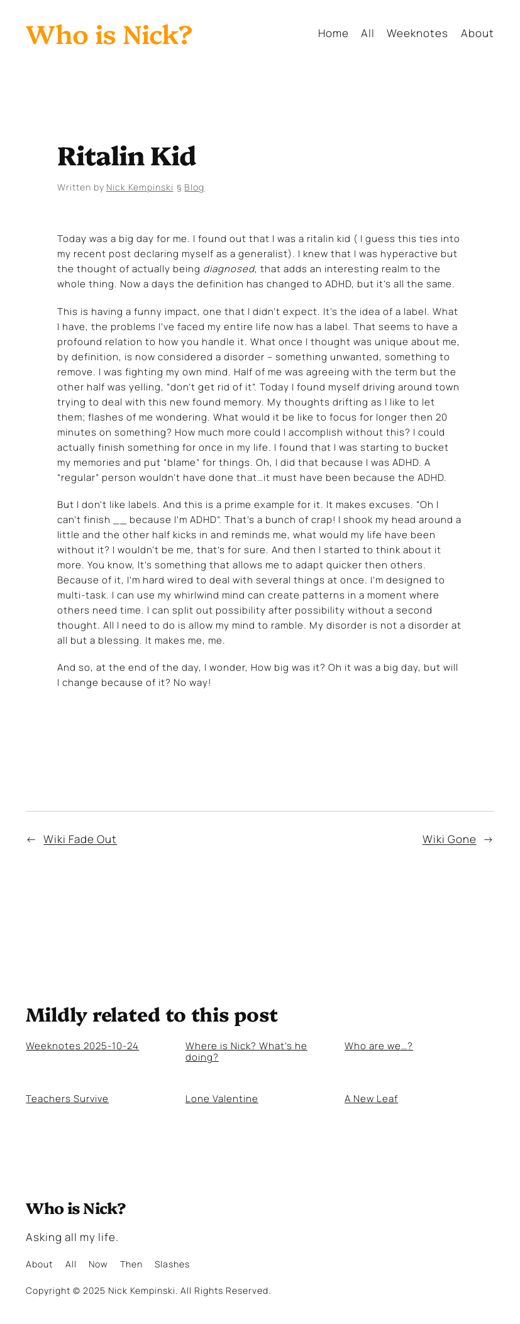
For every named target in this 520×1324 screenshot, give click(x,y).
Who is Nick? (109, 32)
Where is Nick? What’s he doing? (246, 1051)
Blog (194, 187)
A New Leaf (371, 1098)
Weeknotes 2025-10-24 (82, 1045)
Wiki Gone (450, 839)
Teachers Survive (67, 1098)
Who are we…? (379, 1045)
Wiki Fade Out (80, 839)
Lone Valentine (221, 1098)
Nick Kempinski (140, 187)
